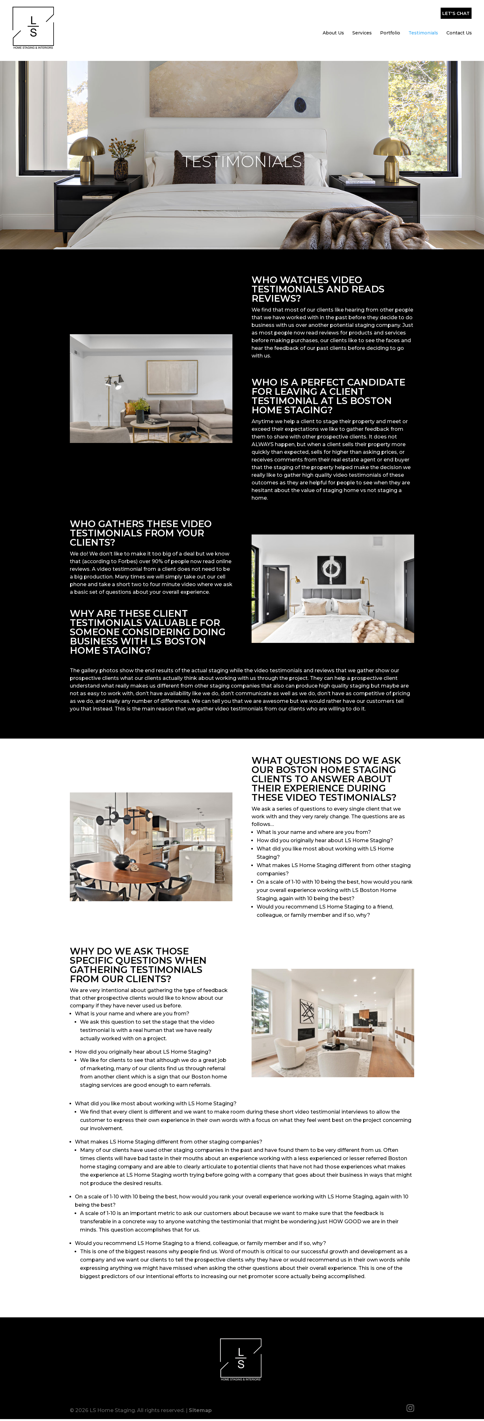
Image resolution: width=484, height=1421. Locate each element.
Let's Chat (456, 8)
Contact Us (459, 25)
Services (362, 25)
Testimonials (423, 25)
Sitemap (200, 1407)
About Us (333, 25)
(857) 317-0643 (402, 9)
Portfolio (390, 25)
